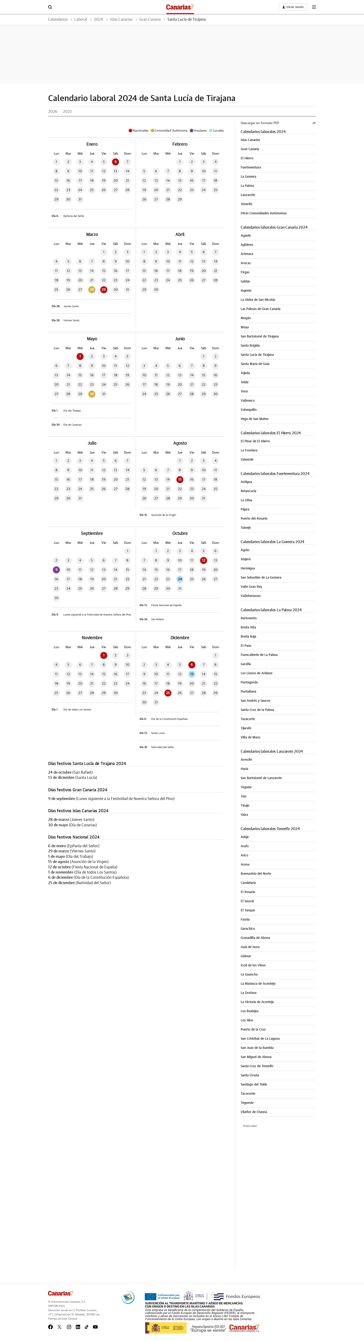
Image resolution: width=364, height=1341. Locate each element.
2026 (52, 112)
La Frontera (249, 450)
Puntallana (248, 691)
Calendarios (58, 19)
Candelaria (248, 883)
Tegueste (247, 1103)
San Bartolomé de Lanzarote (261, 778)
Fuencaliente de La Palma (259, 655)
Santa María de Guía (255, 364)
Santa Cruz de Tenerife (257, 1066)
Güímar (246, 956)
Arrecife (246, 759)
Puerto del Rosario (254, 518)
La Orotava (248, 993)
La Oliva (246, 500)
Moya (245, 327)
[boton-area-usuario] (292, 7)
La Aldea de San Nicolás (258, 300)
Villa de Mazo (250, 737)
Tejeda (245, 373)
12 (203, 560)
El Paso (246, 645)
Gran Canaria (150, 19)
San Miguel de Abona (256, 1057)
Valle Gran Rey (251, 586)
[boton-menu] (314, 7)
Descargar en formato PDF (260, 123)
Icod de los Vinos (253, 965)
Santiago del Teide (254, 1084)
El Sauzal (247, 901)
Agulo (245, 550)
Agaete (246, 235)
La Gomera (248, 176)
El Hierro (247, 158)
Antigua (246, 482)
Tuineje (246, 527)
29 (104, 289)
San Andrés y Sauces (255, 700)
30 (92, 394)
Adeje (245, 837)
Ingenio (246, 290)
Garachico (248, 928)
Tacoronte (248, 1093)
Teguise (246, 787)
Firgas (245, 272)
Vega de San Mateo (254, 419)
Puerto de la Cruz (253, 1029)
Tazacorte (248, 719)
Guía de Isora (250, 947)
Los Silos (247, 1020)
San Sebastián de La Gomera (261, 577)
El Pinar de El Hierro (255, 441)
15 (180, 479)
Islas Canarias (121, 19)
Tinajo (245, 805)
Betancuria (248, 491)
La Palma (247, 186)
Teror (244, 391)
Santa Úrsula (250, 1075)
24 (180, 579)
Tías (243, 796)
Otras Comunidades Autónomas (264, 213)
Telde (244, 382)
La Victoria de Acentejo (257, 1002)
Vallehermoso (251, 596)
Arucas (246, 263)
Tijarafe (246, 728)
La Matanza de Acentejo (258, 983)
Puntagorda (249, 682)
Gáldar (245, 281)
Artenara (247, 254)
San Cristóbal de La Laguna (260, 1038)
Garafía (246, 664)
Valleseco (248, 400)
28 (92, 289)
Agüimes (247, 245)
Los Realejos (250, 1011)
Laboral (80, 19)
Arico (244, 855)
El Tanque (248, 910)
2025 (67, 112)
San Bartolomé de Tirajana (260, 336)
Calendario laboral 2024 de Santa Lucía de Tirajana (143, 98)
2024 (98, 19)
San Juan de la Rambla (257, 1048)
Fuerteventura (251, 167)
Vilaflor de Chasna (254, 1112)
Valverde (247, 459)
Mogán (246, 318)
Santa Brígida (250, 345)
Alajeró (246, 559)
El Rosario (248, 892)
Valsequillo (249, 410)
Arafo (245, 846)
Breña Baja (248, 636)
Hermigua (248, 568)
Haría (244, 769)
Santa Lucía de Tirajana (186, 19)
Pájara (245, 509)
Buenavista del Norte (256, 873)
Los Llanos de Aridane (256, 673)
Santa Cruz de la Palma (257, 710)
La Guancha (249, 974)
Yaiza (244, 814)
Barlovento (249, 618)
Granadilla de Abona (255, 938)
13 (192, 674)
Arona (245, 864)
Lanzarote (248, 195)
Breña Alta (248, 627)
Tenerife (246, 204)
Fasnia (245, 919)
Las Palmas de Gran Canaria (260, 309)
